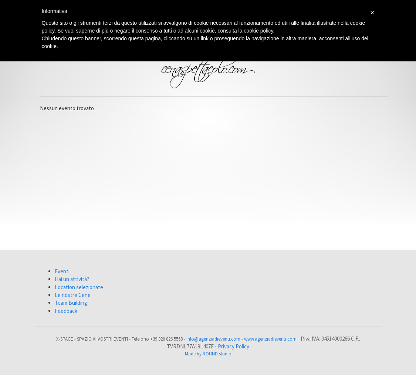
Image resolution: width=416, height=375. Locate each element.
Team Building (71, 302)
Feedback (66, 310)
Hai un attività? (72, 279)
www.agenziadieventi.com (270, 339)
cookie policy (258, 31)
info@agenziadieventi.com (213, 339)
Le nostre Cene (73, 294)
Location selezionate (79, 287)
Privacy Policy (233, 346)
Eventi (62, 271)
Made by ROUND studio (208, 354)
